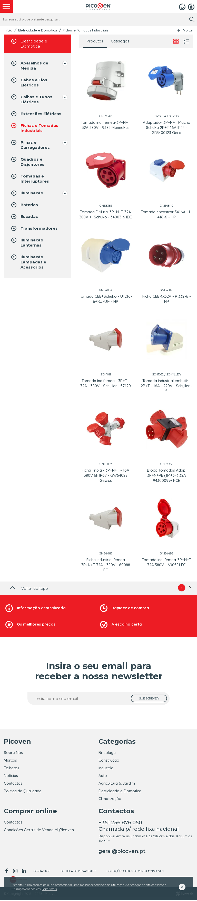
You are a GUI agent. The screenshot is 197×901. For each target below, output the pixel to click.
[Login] (182, 6)
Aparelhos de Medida (29, 65)
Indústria (105, 767)
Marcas (10, 760)
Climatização (109, 798)
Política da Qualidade (23, 790)
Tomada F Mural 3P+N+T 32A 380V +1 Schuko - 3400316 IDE (105, 214)
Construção (108, 760)
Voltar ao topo (28, 588)
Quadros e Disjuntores (27, 161)
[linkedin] (23, 872)
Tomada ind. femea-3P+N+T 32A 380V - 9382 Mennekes (105, 125)
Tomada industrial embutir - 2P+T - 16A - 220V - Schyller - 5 (166, 385)
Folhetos (11, 767)
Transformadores (34, 228)
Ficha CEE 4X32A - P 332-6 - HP (166, 299)
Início (8, 30)
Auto (102, 775)
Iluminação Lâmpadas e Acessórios (28, 262)
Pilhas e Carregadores (30, 144)
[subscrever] (149, 698)
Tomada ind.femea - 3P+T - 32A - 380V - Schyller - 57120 (105, 383)
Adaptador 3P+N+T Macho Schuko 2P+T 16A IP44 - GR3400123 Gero (166, 127)
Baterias (24, 205)
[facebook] (7, 872)
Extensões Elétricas (35, 114)
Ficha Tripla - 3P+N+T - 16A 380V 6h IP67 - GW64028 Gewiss (105, 475)
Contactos (13, 783)
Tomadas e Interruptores (29, 178)
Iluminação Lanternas (26, 242)
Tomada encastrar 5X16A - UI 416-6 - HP (166, 214)
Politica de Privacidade (78, 872)
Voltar (188, 30)
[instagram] (15, 872)
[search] (191, 19)
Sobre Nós (13, 752)
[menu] (6, 6)
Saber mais (49, 889)
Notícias (11, 775)
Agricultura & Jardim (116, 783)
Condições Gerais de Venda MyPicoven (39, 830)
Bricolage (107, 752)
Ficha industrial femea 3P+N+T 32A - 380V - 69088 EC (105, 564)
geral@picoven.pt (121, 852)
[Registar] (191, 6)
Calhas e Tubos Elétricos (31, 99)
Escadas (24, 217)
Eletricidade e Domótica (37, 30)
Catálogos (120, 41)
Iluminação (26, 193)
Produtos (95, 41)
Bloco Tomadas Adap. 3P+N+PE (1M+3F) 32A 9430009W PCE (166, 475)
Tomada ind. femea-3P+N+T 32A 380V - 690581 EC (166, 562)
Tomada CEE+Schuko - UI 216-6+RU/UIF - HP (105, 299)
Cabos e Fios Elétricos (28, 82)
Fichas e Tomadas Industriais (85, 30)
